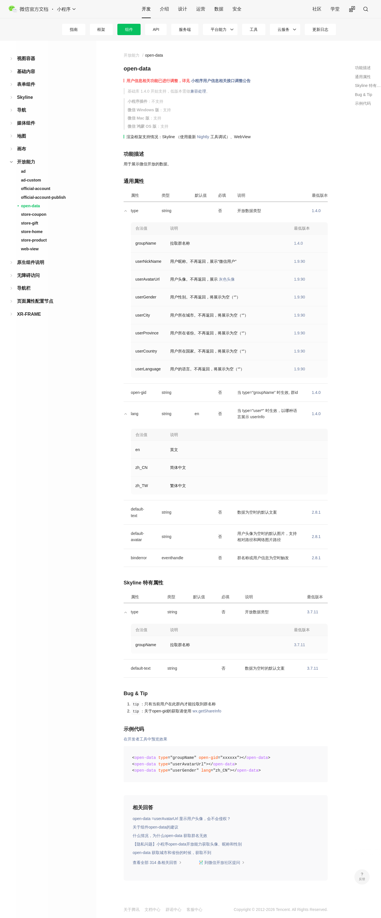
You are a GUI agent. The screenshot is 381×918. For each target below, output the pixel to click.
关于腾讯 (131, 909)
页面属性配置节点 (35, 301)
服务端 (185, 29)
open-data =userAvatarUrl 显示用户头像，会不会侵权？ (182, 818)
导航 (21, 110)
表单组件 (26, 84)
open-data (30, 206)
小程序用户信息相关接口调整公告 (221, 80)
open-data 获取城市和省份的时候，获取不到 (172, 852)
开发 (146, 9)
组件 (129, 29)
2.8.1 (316, 512)
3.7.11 (312, 612)
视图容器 (26, 58)
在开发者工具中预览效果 (145, 739)
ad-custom (31, 180)
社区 (316, 9)
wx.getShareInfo (206, 711)
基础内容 (26, 71)
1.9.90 (299, 261)
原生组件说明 (30, 262)
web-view (30, 249)
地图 (21, 136)
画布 (21, 148)
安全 (237, 9)
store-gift (29, 223)
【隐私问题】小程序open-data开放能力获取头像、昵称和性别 (187, 844)
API (156, 29)
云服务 (283, 29)
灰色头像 (227, 279)
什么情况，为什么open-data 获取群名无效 (170, 835)
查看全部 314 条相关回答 (157, 862)
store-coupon (33, 214)
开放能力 (26, 161)
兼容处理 (198, 91)
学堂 (335, 9)
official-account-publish (43, 197)
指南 (74, 29)
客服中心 (194, 909)
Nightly (203, 137)
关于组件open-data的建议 (155, 827)
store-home (32, 231)
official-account (35, 188)
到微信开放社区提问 (222, 862)
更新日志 (320, 29)
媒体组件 (26, 123)
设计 (182, 9)
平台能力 (219, 29)
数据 (218, 9)
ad (23, 171)
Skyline (25, 97)
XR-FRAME (29, 314)
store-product (34, 240)
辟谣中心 (173, 909)
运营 (200, 9)
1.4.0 (316, 210)
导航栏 (24, 288)
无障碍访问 (28, 275)
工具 (254, 29)
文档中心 (152, 909)
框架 (101, 29)
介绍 (164, 9)
